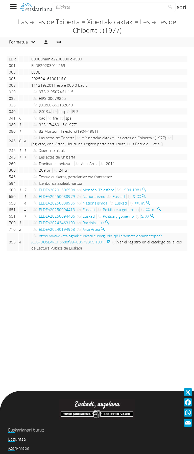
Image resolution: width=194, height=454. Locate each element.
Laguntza (17, 439)
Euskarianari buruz (26, 430)
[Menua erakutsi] (13, 7)
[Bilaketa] (109, 7)
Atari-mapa (18, 448)
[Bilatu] (170, 7)
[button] (46, 42)
